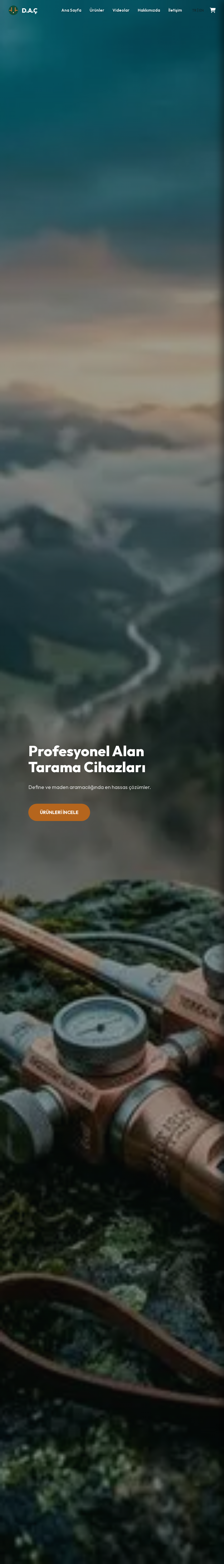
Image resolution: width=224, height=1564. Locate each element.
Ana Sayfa (71, 10)
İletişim (175, 10)
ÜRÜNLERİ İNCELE (59, 812)
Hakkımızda (149, 10)
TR (194, 10)
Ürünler (97, 10)
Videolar (121, 10)
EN (201, 10)
